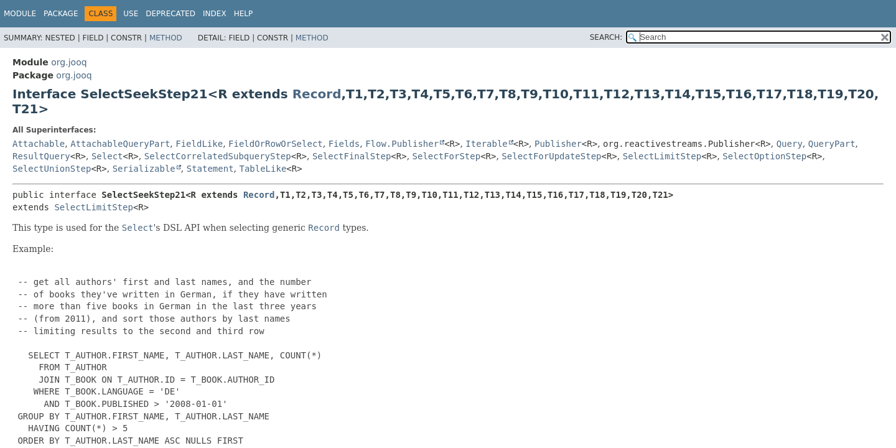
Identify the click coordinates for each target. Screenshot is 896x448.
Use (130, 13)
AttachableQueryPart (120, 144)
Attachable (38, 144)
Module (20, 13)
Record (317, 93)
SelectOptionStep (764, 156)
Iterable (486, 144)
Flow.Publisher (402, 144)
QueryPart (832, 144)
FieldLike (199, 144)
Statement (210, 169)
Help (243, 13)
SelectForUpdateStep (551, 156)
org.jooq (68, 62)
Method (165, 38)
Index (214, 13)
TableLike (262, 169)
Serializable (144, 169)
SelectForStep (447, 156)
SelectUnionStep (51, 169)
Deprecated (170, 13)
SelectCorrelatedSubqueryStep (217, 156)
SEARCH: (606, 37)
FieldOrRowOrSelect (275, 144)
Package (61, 13)
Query (790, 144)
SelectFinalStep (351, 156)
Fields (344, 144)
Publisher (558, 144)
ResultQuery (41, 156)
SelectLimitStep (662, 156)
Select (107, 156)
